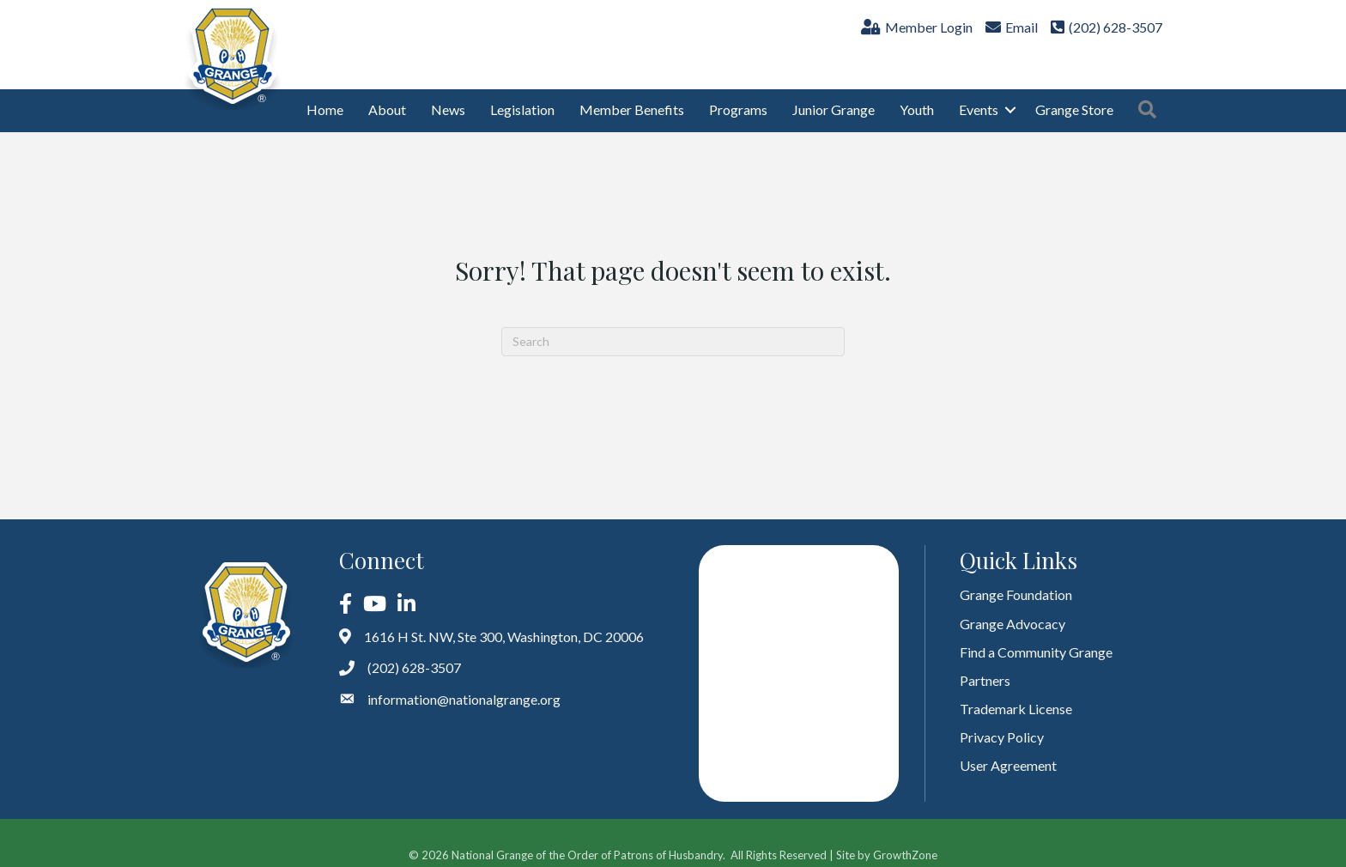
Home (324, 96)
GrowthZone (905, 841)
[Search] (673, 328)
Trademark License (1016, 695)
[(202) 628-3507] (1104, 31)
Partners (985, 666)
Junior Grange (833, 96)
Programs (738, 96)
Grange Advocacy (1012, 610)
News (448, 96)
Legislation (522, 96)
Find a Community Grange (1036, 638)
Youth (917, 96)
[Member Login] (915, 31)
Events (978, 96)
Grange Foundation (1016, 581)
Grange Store (1074, 96)
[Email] (1009, 31)
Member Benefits (631, 96)
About (387, 96)
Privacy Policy (1002, 724)
